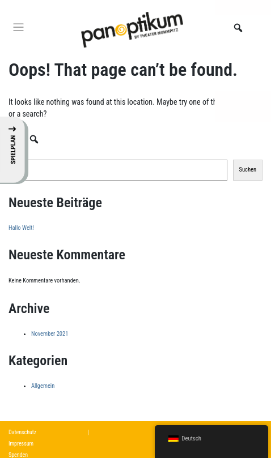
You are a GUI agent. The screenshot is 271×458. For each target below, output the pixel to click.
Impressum (21, 443)
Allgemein (42, 385)
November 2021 (49, 333)
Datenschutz (22, 432)
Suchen (17, 151)
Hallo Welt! (21, 228)
